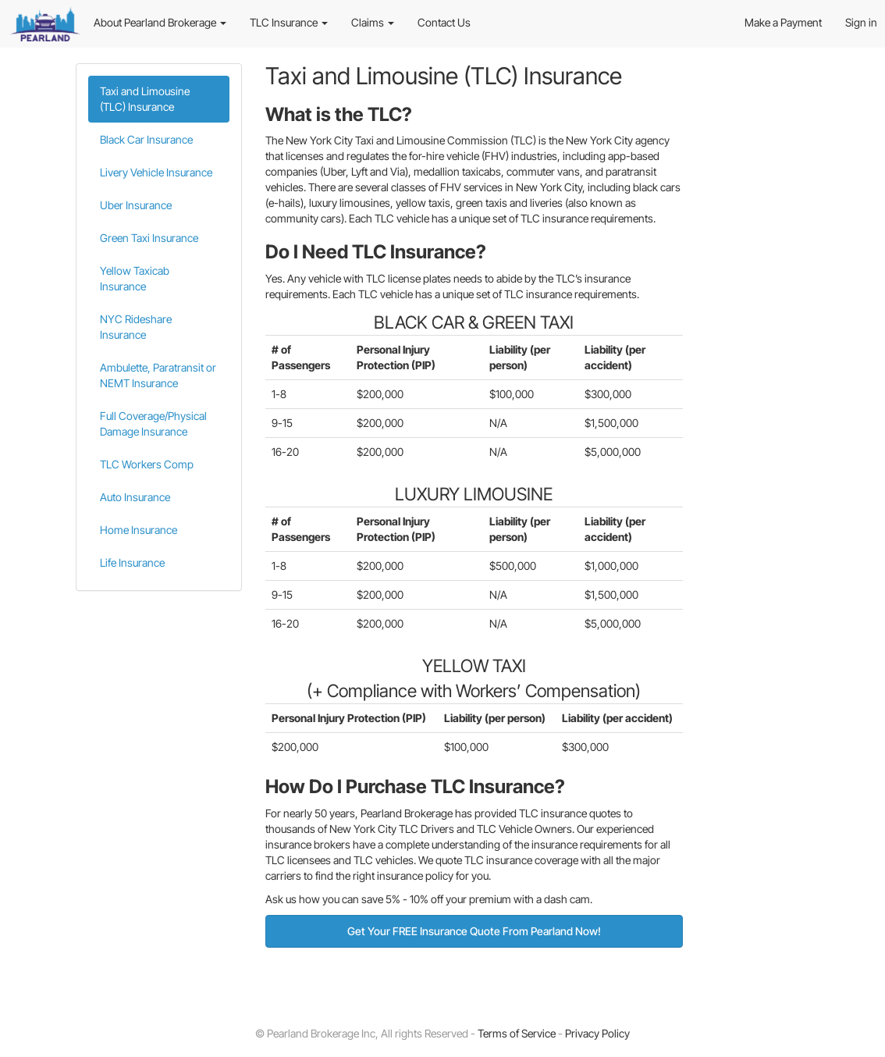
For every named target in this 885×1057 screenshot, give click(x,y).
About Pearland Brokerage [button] (160, 22)
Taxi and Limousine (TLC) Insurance (145, 98)
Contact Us (444, 22)
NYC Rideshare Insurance (136, 326)
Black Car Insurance (146, 139)
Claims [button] (372, 22)
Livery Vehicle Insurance (156, 172)
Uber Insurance (136, 205)
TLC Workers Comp (147, 464)
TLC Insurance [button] (289, 22)
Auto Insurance (135, 497)
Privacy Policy (597, 1033)
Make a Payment (783, 22)
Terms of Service (517, 1033)
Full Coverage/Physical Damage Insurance (153, 423)
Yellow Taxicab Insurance (134, 278)
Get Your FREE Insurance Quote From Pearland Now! (474, 931)
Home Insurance (138, 529)
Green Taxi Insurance (149, 237)
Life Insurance (132, 562)
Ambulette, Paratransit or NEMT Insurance (158, 375)
